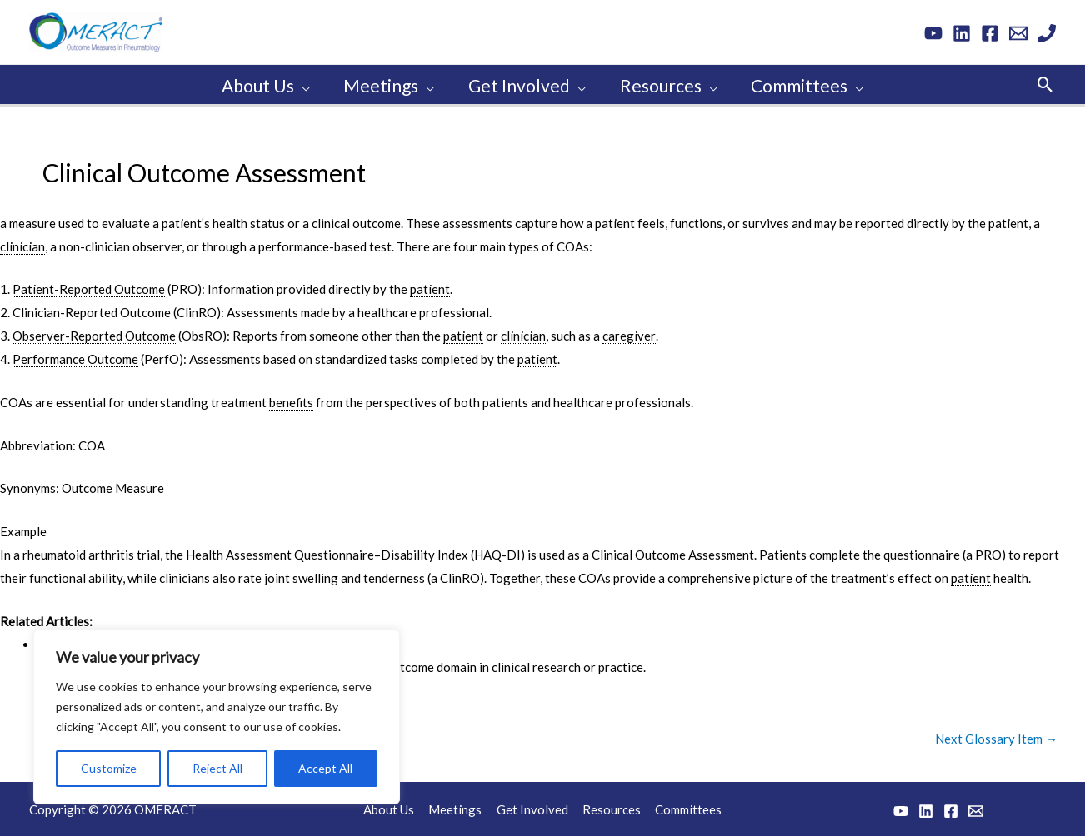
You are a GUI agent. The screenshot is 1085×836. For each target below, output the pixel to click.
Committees (685, 806)
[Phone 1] (1047, 33)
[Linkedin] (961, 33)
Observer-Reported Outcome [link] (94, 333)
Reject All (217, 766)
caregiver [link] (628, 333)
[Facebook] (990, 33)
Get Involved (532, 806)
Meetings (457, 806)
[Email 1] (1018, 33)
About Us (393, 806)
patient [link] (182, 220)
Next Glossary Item (996, 736)
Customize (109, 766)
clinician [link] (22, 243)
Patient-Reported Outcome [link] (88, 286)
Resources (610, 806)
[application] (300, 83)
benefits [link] (291, 399)
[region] (216, 715)
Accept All (325, 766)
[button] (1045, 82)
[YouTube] (933, 33)
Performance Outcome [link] (75, 356)
